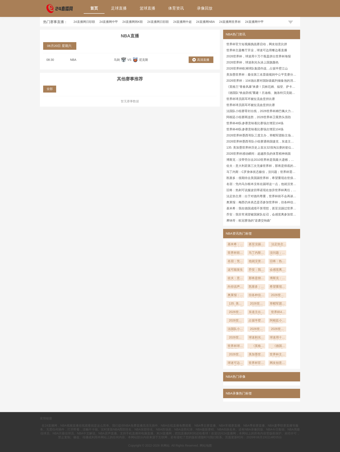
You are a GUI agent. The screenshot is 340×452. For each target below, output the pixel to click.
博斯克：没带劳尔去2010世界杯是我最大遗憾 (277, 278)
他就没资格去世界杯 (256, 261)
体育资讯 (176, 8)
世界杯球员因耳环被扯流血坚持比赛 (250, 99)
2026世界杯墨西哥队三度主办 (256, 304)
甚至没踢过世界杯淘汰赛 (256, 244)
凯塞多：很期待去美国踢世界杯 (256, 287)
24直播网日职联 (84, 21)
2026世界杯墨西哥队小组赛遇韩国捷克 (235, 312)
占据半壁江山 (256, 321)
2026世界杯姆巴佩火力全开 (277, 329)
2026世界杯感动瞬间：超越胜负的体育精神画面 (258, 153)
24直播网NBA (205, 21)
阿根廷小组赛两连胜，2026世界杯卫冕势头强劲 (258, 117)
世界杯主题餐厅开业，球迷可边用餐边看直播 (256, 50)
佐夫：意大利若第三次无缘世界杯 (235, 278)
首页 (94, 8)
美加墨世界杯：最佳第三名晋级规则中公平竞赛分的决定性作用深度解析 (256, 355)
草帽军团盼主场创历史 (277, 304)
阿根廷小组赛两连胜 (277, 321)
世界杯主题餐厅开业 (277, 355)
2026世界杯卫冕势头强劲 (256, 329)
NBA (73, 59)
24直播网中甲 (109, 21)
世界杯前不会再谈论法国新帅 (235, 253)
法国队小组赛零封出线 (235, 329)
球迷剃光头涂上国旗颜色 (256, 338)
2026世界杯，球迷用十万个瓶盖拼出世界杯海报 (258, 56)
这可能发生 (235, 269)
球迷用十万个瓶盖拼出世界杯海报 (277, 338)
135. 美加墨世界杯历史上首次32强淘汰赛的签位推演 (235, 304)
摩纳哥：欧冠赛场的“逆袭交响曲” (248, 220)
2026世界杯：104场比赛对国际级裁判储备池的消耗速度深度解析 (235, 355)
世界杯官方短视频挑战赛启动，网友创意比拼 (256, 44)
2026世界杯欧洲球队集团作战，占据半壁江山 (257, 68)
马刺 (117, 59)
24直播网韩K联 (132, 21)
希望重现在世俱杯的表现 (277, 287)
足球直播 (119, 8)
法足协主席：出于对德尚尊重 (277, 244)
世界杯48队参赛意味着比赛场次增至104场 (254, 123)
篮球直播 (147, 8)
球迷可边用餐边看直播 (235, 363)
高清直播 (203, 59)
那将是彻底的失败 (256, 278)
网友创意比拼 (277, 363)
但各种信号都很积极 (256, 295)
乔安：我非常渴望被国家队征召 (256, 270)
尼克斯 (143, 59)
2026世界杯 (235, 338)
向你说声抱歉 (235, 287)
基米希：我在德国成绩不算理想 (235, 244)
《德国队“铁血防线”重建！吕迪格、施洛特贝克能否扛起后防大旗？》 (277, 346)
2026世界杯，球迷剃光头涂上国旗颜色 (252, 62)
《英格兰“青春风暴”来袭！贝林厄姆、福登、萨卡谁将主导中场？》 (256, 346)
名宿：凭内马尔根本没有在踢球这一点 (235, 261)
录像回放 (204, 8)
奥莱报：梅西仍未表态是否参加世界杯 (235, 295)
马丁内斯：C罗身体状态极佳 (256, 253)
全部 (50, 89)
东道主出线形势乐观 (256, 312)
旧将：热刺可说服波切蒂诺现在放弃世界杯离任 (277, 261)
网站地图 (206, 445)
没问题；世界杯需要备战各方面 (277, 253)
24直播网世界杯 (230, 21)
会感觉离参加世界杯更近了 (277, 270)
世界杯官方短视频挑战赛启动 (256, 363)
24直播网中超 (182, 21)
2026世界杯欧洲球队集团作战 (235, 321)
